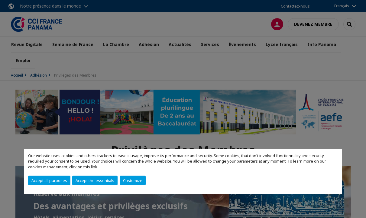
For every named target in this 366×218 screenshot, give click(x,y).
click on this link (83, 167)
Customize (132, 180)
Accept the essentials (95, 180)
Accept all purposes (49, 180)
